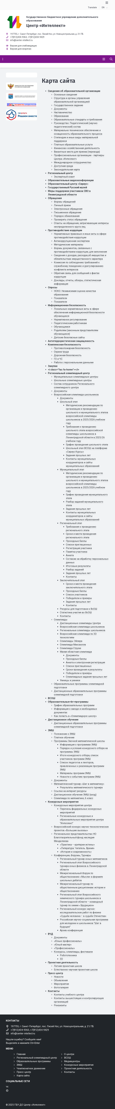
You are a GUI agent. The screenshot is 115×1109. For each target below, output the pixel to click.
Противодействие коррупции (65, 230)
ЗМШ (51, 730)
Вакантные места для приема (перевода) (77, 151)
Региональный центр (60, 173)
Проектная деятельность (63, 962)
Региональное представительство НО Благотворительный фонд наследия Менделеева (75, 837)
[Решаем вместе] (21, 114)
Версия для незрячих (20, 49)
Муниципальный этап (72, 469)
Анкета (70, 555)
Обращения (55, 198)
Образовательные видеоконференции (71, 180)
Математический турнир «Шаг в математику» (79, 783)
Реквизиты (60, 1005)
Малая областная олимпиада (76, 651)
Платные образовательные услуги (73, 144)
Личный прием (62, 205)
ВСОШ (51, 698)
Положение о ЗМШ (64, 733)
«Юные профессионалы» (68, 941)
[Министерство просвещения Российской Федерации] (21, 86)
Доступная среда (63, 166)
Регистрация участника (79, 548)
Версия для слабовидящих (23, 45)
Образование (61, 116)
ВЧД (50, 934)
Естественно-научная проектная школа (75, 969)
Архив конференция (71, 930)
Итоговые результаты (78, 566)
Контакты (71, 576)
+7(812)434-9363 (18, 37)
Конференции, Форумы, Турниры (72, 855)
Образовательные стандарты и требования (78, 119)
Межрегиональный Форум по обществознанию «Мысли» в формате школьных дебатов (81, 877)
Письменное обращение (67, 212)
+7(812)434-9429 (36, 37)
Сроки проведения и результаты (84, 669)
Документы (60, 108)
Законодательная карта (67, 169)
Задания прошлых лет (78, 455)
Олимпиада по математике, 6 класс (73, 798)
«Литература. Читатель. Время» (77, 848)
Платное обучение (64, 737)
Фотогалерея (61, 987)
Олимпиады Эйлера (71, 641)
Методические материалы (68, 244)
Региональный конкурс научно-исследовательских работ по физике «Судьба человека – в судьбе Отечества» (83, 912)
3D (61, 959)
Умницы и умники (70, 680)
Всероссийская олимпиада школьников (76, 394)
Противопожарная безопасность (72, 348)
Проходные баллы (76, 541)
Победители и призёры (79, 673)
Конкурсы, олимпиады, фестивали (73, 951)
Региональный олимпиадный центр (69, 373)
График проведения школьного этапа (87, 444)
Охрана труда (61, 351)
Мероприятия (61, 984)
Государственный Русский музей (67, 187)
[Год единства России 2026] (21, 105)
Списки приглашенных (78, 544)
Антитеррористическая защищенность (71, 341)
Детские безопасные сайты (69, 337)
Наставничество (63, 112)
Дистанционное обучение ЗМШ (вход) (75, 794)
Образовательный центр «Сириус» (68, 183)
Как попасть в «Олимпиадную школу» (75, 716)
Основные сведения (65, 94)
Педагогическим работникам (70, 323)
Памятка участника (76, 551)
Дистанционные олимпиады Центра (80, 623)
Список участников (76, 594)
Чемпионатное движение (31, 1068)
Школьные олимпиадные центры (73, 380)
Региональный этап (71, 523)
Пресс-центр (55, 973)
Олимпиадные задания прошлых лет (86, 676)
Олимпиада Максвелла (73, 644)
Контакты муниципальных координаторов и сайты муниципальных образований (82, 462)
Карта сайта (23, 1075)
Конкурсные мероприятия (63, 801)
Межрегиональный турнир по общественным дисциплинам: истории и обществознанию (82, 887)
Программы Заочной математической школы (79, 741)
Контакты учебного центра (69, 994)
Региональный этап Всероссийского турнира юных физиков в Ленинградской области (83, 866)
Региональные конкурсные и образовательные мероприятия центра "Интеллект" (82, 820)
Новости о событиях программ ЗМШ (80, 776)
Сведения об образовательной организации (74, 91)
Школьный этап (69, 401)
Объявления (61, 980)
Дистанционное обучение (63, 719)
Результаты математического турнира (81, 787)
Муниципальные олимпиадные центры (76, 376)
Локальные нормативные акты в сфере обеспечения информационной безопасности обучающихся (79, 312)
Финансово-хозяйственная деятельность (77, 148)
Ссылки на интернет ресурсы (70, 791)
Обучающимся (62, 326)
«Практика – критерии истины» (77, 844)
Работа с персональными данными (73, 362)
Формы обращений (64, 201)
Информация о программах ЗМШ (78, 744)
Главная (21, 1054)
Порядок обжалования (67, 216)
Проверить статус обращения (70, 219)
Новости (58, 976)
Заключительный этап (72, 580)
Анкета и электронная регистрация (85, 662)
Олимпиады (60, 619)
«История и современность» (76, 851)
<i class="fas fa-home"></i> (63, 369)
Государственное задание (68, 105)
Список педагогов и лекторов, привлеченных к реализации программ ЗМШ (82, 766)
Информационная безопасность (67, 305)
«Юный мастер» (63, 944)
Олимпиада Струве (70, 648)
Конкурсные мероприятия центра (73, 805)
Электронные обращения (68, 208)
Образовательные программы (34, 1061)
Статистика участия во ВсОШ (76, 612)
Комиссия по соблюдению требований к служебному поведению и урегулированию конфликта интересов (78, 266)
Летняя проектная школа (68, 966)
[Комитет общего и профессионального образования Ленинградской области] (21, 96)
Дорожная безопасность (67, 355)
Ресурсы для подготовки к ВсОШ (78, 608)
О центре (69, 1054)
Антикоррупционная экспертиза (72, 241)
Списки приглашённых (78, 666)
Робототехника (68, 955)
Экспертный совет (64, 176)
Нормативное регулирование (70, 319)
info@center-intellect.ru (21, 40)
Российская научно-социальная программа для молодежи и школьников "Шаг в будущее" (84, 923)
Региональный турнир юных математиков (83, 858)
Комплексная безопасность (64, 344)
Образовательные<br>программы (68, 701)
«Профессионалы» (64, 948)
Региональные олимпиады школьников (82, 630)
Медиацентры (72, 1061)
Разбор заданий (75, 569)
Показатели (60, 298)
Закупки (52, 366)
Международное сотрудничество (72, 162)
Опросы (52, 287)
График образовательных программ (74, 705)
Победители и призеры (79, 598)
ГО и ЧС (58, 358)
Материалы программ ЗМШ (75, 773)
